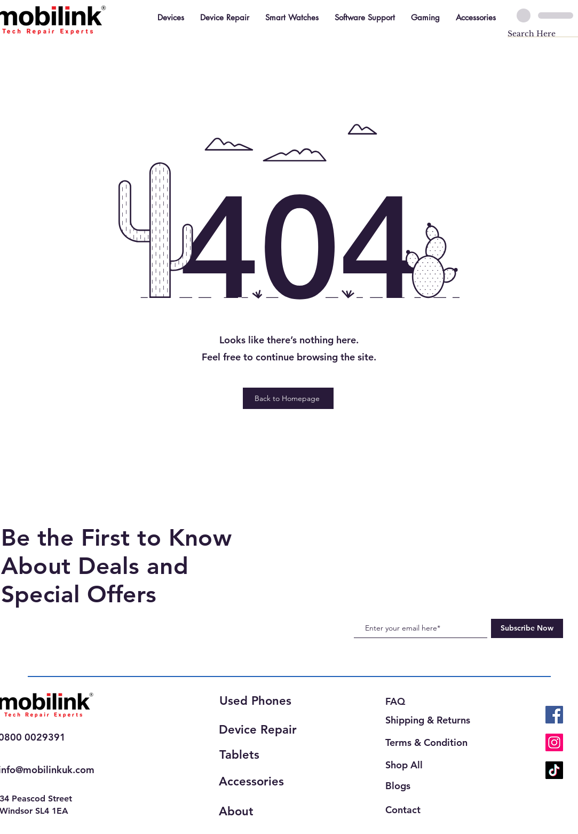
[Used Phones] (259, 701)
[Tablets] (257, 755)
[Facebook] (554, 714)
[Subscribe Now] (527, 628)
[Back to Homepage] (288, 398)
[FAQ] (400, 701)
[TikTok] (554, 770)
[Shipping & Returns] (431, 720)
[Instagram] (554, 742)
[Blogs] (400, 785)
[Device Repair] (261, 730)
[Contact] (407, 809)
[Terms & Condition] (428, 742)
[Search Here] (533, 34)
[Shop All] (411, 765)
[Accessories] (257, 781)
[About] (257, 811)
